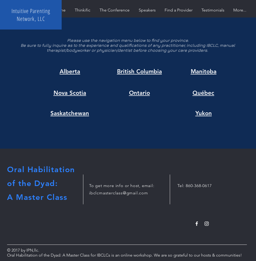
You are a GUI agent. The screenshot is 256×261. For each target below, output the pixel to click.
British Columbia (139, 71)
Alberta (70, 71)
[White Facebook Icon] (197, 224)
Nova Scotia (70, 92)
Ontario (139, 92)
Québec (203, 92)
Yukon (203, 113)
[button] (178, 10)
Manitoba (204, 71)
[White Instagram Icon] (207, 224)
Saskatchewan (69, 113)
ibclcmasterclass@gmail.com (118, 192)
